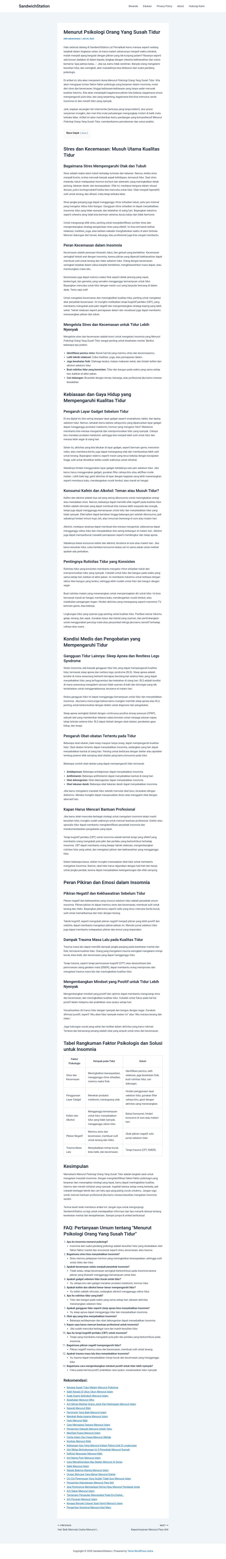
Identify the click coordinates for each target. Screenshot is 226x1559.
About (180, 6)
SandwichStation (34, 6)
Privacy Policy (164, 6)
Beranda (133, 6)
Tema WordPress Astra (140, 1551)
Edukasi (147, 6)
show (84, 133)
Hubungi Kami (197, 6)
